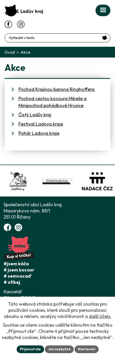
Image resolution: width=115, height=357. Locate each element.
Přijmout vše (30, 349)
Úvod (10, 52)
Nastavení (86, 349)
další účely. (100, 316)
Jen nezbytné (59, 349)
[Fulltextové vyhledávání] (57, 37)
